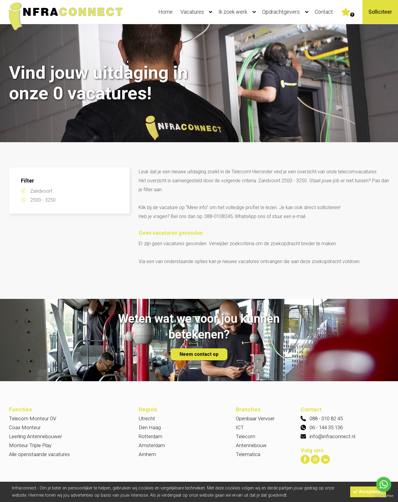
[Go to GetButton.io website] (383, 496)
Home (165, 12)
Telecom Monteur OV (32, 418)
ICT (240, 427)
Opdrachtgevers (286, 12)
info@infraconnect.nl (332, 436)
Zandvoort (41, 191)
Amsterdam (152, 445)
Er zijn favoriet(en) (352, 15)
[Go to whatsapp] (383, 484)
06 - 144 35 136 (326, 427)
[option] (199, 83)
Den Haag (150, 427)
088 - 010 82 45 (326, 418)
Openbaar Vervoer (255, 418)
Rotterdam (150, 436)
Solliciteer (380, 12)
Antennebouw (251, 445)
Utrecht (147, 418)
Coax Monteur (25, 427)
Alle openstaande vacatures (39, 454)
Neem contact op (199, 354)
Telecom (245, 436)
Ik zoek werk (238, 12)
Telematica (248, 454)
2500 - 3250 (43, 200)
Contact (324, 12)
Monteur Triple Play (30, 445)
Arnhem (147, 454)
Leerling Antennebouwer (35, 436)
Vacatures (197, 12)
